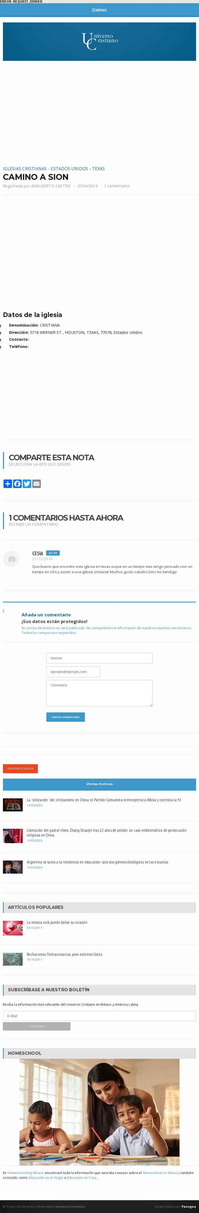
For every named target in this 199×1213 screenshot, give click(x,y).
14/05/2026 (34, 805)
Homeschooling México (25, 1173)
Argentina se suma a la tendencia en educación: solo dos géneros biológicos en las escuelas (97, 862)
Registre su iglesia (20, 768)
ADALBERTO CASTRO (51, 185)
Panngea (188, 1206)
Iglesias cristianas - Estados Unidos (45, 169)
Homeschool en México (161, 1173)
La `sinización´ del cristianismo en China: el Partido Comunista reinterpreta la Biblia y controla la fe (104, 799)
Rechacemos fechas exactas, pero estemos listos (64, 954)
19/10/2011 (34, 959)
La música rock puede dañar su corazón (57, 922)
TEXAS (98, 169)
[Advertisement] (99, 120)
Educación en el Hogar (46, 1177)
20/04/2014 (87, 185)
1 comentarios (117, 185)
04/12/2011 (34, 928)
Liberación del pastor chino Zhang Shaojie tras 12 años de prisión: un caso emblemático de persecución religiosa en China (106, 832)
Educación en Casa (81, 1177)
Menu (99, 10)
